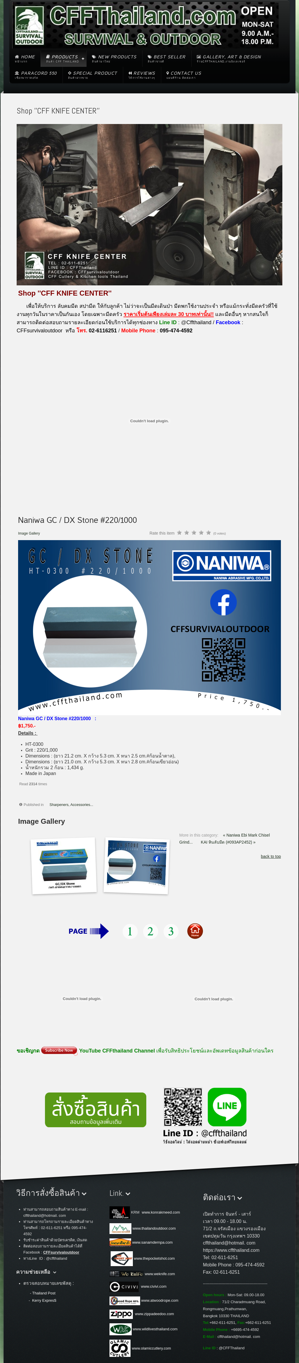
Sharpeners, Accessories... (71, 805)
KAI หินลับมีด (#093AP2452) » (228, 842)
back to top (271, 856)
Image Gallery (29, 533)
